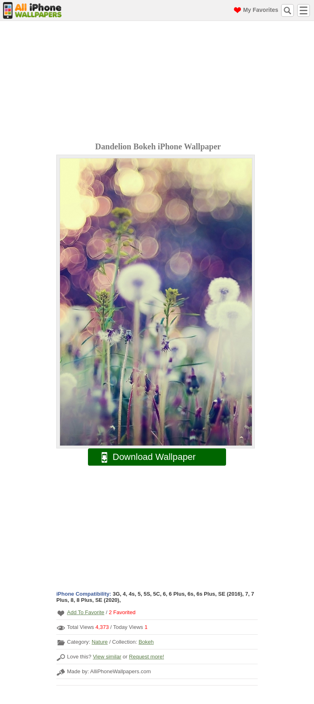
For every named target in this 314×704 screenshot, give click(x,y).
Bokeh (146, 642)
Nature (100, 642)
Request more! (146, 657)
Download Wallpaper (144, 457)
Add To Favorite (85, 612)
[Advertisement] (159, 82)
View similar (107, 657)
